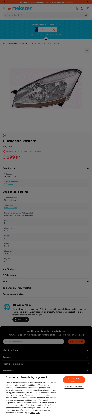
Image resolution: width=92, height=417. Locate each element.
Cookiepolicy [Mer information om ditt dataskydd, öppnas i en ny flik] (35, 413)
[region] (46, 395)
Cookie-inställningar (74, 386)
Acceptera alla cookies (74, 379)
